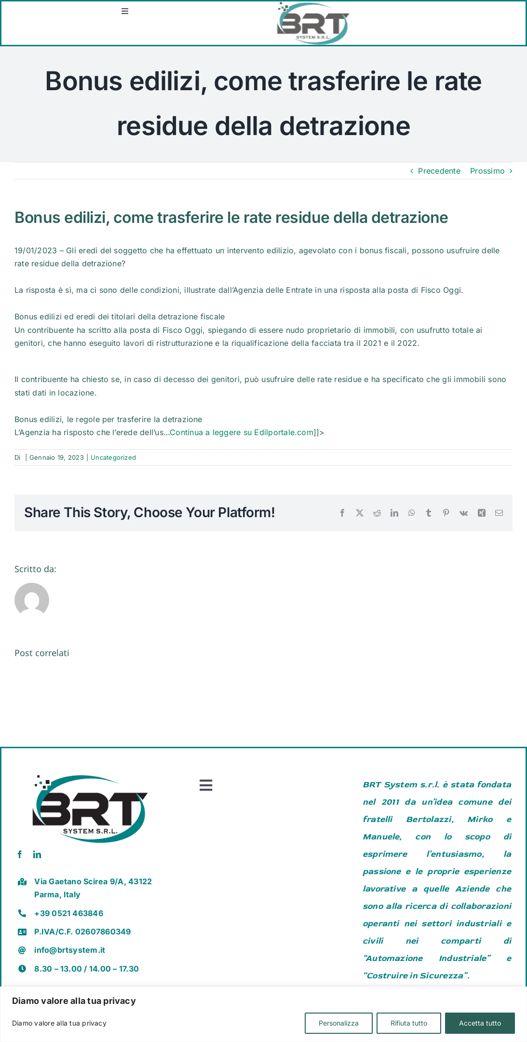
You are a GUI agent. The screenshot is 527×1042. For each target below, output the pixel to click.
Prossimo (487, 171)
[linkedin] (37, 854)
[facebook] (20, 854)
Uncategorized (113, 457)
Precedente (439, 171)
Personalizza (339, 1023)
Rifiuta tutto (409, 1023)
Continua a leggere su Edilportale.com (241, 432)
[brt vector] (90, 771)
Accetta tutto (480, 1023)
